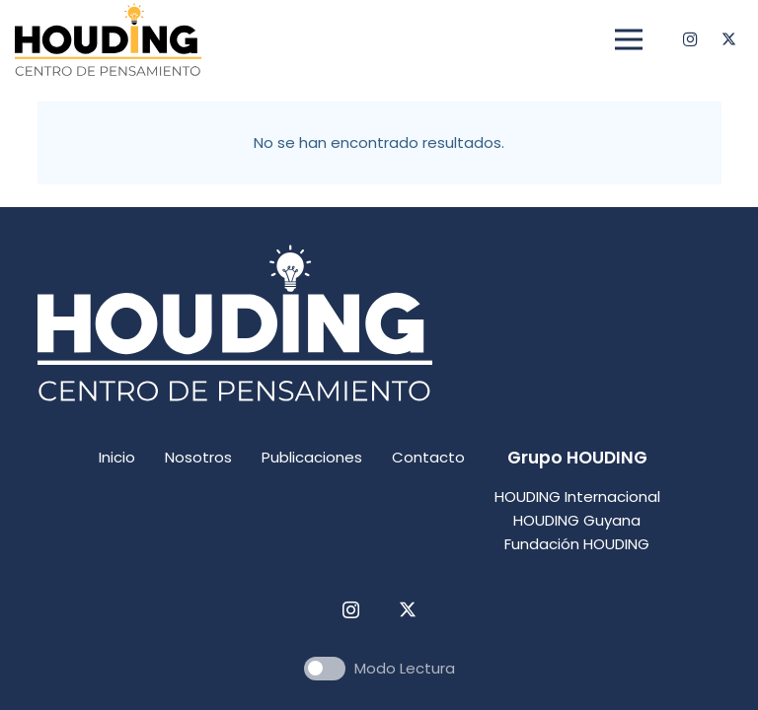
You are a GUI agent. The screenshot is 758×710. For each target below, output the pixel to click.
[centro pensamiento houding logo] (108, 40)
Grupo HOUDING (577, 457)
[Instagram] (690, 39)
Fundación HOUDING (576, 543)
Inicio (117, 457)
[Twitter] (728, 39)
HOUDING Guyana (577, 520)
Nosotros (198, 457)
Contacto (428, 457)
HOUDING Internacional (577, 496)
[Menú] (628, 39)
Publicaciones (312, 457)
